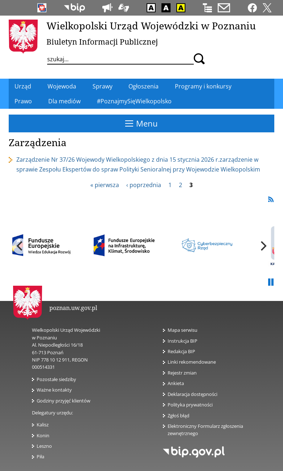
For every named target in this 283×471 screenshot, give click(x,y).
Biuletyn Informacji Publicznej (102, 42)
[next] (263, 246)
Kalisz (43, 424)
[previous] (20, 246)
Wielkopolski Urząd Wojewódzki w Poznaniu (151, 25)
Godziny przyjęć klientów (63, 400)
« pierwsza (104, 185)
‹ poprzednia (143, 185)
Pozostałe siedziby (56, 379)
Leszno (44, 446)
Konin (43, 435)
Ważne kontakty (54, 390)
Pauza (270, 282)
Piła (40, 456)
